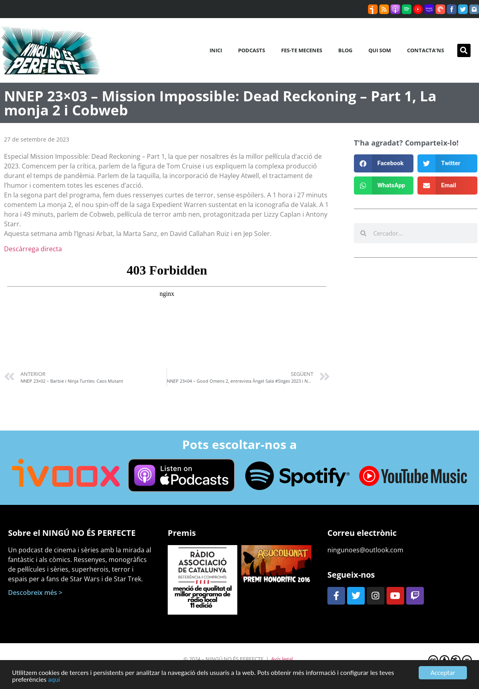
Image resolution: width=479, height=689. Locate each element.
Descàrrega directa (33, 248)
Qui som (379, 50)
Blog (345, 50)
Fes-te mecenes (301, 50)
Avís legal (282, 658)
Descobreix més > (35, 592)
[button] (464, 50)
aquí (54, 680)
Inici (216, 50)
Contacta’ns (425, 50)
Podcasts (251, 50)
